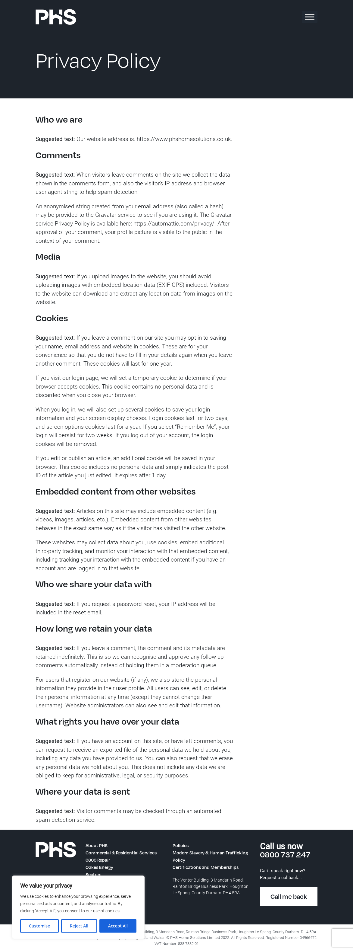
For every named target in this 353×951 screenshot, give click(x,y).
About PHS (97, 845)
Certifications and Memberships (206, 867)
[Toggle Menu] (309, 17)
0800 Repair (98, 860)
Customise (39, 926)
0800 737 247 (285, 854)
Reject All (79, 926)
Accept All (118, 926)
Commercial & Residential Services (121, 852)
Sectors (93, 874)
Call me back (288, 896)
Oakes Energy (99, 867)
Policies (181, 845)
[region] (78, 907)
